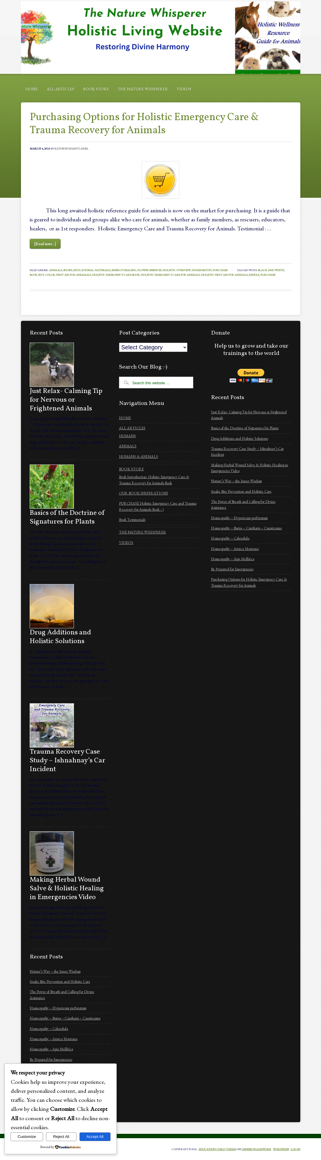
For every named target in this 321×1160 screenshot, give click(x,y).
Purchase (220, 270)
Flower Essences (149, 270)
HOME (31, 88)
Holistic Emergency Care (160, 37)
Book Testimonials (132, 519)
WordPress (281, 1149)
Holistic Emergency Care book (116, 275)
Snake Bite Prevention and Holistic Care (60, 981)
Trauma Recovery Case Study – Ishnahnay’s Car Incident (67, 760)
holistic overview (177, 270)
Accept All (95, 1136)
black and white (271, 270)
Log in (295, 1149)
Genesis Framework (256, 1149)
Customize (27, 1136)
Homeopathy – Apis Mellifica (51, 1049)
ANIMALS (127, 446)
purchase (267, 275)
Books (67, 270)
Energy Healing (124, 270)
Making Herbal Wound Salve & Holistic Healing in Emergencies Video (67, 888)
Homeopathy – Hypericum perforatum (58, 1008)
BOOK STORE (96, 88)
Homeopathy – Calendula (49, 1028)
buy (41, 275)
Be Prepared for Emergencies (51, 1059)
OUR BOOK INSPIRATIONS (143, 493)
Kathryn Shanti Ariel (71, 148)
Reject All (61, 1136)
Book (33, 275)
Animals (55, 270)
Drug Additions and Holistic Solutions (60, 637)
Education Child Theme (217, 1149)
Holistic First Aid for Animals (224, 275)
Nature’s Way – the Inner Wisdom (55, 971)
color (50, 275)
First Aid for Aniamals (73, 275)
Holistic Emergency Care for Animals (170, 275)
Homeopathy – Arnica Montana (53, 1038)
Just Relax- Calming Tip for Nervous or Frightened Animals (66, 400)
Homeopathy (202, 270)
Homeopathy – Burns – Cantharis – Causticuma (65, 1018)
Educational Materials (92, 270)
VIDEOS (184, 88)
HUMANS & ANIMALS (138, 456)
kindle (254, 275)
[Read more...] (45, 243)
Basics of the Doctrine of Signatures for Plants (67, 517)
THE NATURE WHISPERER (143, 88)
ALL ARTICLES (60, 88)
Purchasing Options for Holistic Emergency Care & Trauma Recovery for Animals (144, 124)
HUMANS (127, 435)
